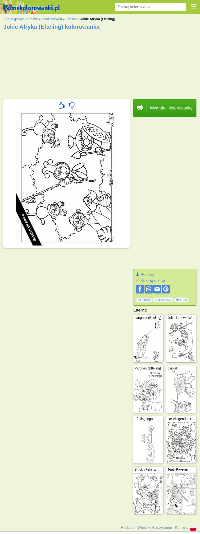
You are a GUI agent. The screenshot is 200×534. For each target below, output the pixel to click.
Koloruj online (153, 280)
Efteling (71, 19)
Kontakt (181, 527)
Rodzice (128, 527)
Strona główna (14, 19)
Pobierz (147, 274)
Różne (33, 19)
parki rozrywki (52, 19)
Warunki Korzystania (154, 527)
